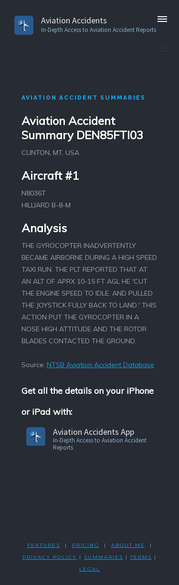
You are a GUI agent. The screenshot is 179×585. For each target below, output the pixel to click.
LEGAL (89, 569)
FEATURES (43, 545)
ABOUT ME (128, 545)
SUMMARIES (103, 557)
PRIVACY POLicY (49, 557)
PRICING (85, 545)
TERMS (141, 557)
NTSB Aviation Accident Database (100, 364)
